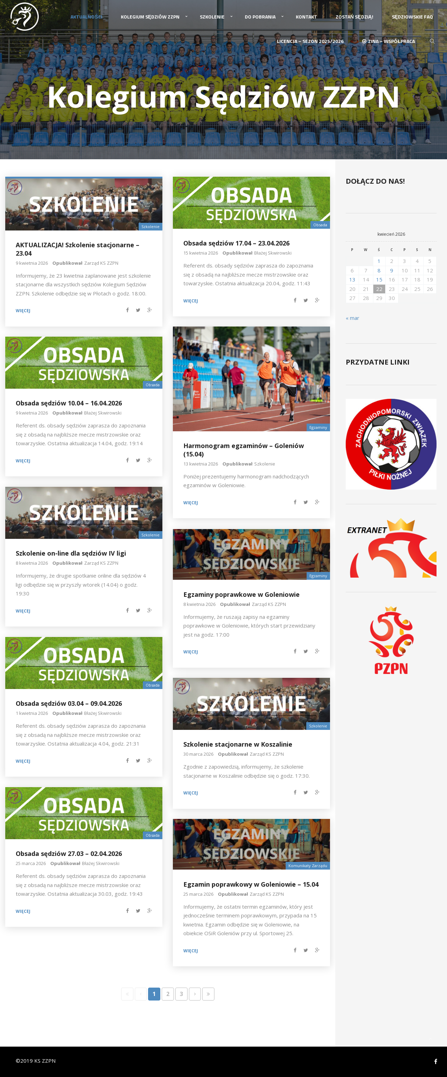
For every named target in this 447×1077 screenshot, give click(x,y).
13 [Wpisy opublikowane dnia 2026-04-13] (352, 279)
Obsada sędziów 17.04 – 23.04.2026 (236, 243)
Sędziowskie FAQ (412, 16)
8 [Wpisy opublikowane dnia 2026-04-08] (379, 269)
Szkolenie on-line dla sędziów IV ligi (71, 553)
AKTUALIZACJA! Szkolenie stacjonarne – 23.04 (77, 249)
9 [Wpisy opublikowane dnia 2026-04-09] (391, 269)
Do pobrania (260, 16)
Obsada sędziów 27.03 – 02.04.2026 (69, 853)
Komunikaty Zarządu (307, 865)
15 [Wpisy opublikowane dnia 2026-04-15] (379, 279)
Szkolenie (212, 16)
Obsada (320, 224)
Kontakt (306, 16)
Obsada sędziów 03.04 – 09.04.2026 (69, 703)
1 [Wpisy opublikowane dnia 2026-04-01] (379, 260)
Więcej (23, 310)
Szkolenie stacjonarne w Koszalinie (237, 744)
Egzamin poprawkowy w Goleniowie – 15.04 (250, 884)
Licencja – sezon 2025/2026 (310, 41)
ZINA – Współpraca (388, 41)
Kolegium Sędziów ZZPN (150, 16)
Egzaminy (318, 427)
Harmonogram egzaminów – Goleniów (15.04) (243, 449)
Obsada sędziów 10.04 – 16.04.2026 (69, 403)
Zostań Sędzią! (354, 16)
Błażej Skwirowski (273, 252)
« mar (352, 317)
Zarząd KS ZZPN (101, 262)
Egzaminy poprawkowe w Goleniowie (241, 594)
